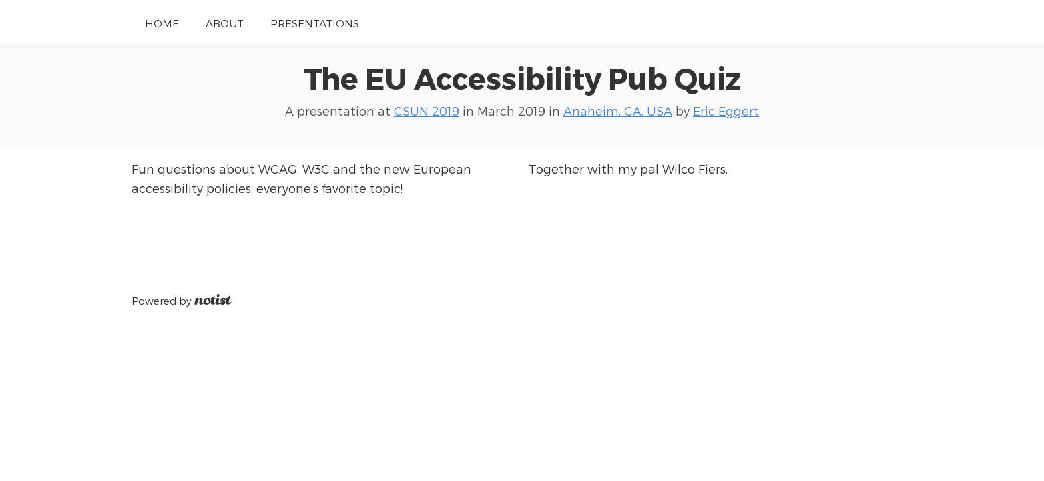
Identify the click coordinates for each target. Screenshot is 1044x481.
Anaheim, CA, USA (617, 111)
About (225, 23)
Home (162, 23)
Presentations (314, 23)
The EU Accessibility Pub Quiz (522, 77)
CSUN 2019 (426, 111)
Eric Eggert (726, 111)
